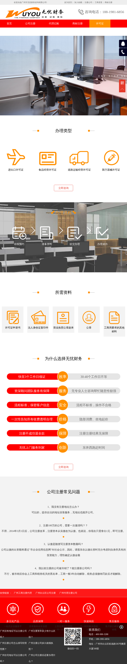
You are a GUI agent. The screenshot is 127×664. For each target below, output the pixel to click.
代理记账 (54, 23)
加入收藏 (78, 2)
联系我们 (59, 31)
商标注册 (108, 2)
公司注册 (30, 23)
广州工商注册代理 (23, 593)
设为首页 (68, 2)
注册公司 (88, 2)
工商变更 (98, 2)
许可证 (100, 23)
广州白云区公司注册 (46, 593)
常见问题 (35, 31)
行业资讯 (12, 31)
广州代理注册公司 (68, 593)
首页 (9, 23)
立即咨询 (63, 188)
